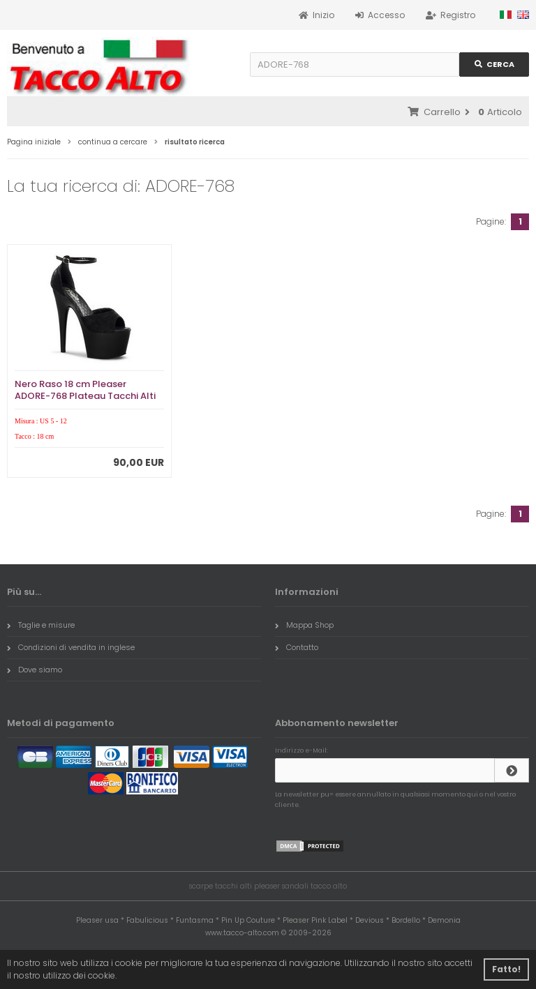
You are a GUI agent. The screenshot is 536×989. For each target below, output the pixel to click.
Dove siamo (34, 669)
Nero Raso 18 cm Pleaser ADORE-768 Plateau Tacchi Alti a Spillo (85, 395)
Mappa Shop (304, 625)
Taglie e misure (41, 625)
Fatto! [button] (506, 969)
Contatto (296, 647)
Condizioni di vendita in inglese (71, 647)
